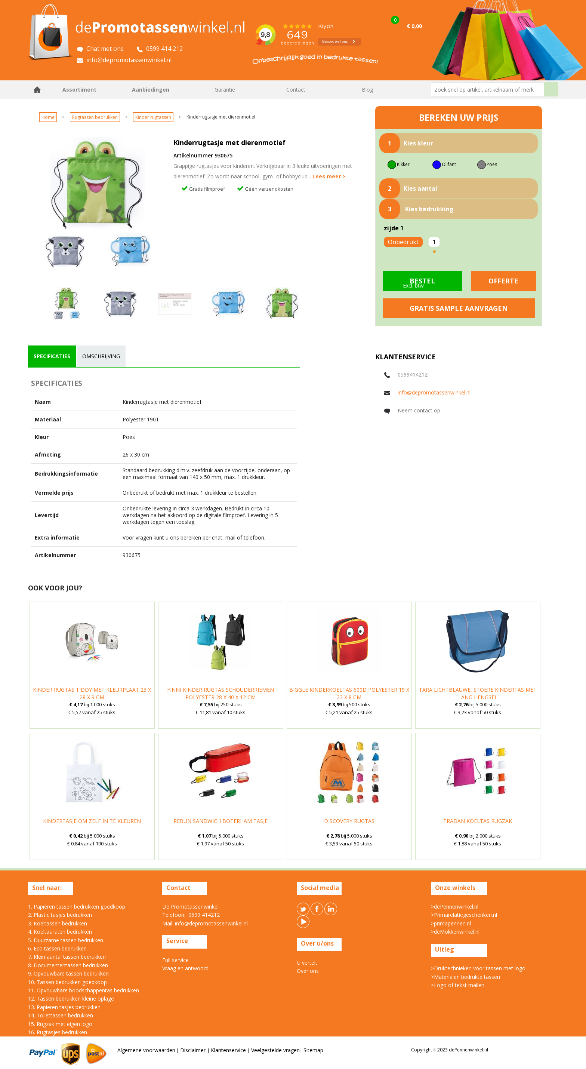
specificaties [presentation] (52, 356)
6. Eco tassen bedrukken (57, 948)
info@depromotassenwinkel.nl (434, 392)
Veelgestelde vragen (275, 1050)
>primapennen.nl (451, 923)
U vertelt (307, 962)
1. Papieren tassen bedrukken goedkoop (76, 906)
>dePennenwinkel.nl (454, 906)
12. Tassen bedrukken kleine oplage (71, 998)
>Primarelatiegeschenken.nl (464, 914)
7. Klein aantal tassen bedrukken (67, 956)
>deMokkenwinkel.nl (455, 931)
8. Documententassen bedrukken (68, 965)
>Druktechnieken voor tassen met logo (478, 968)
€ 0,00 (414, 26)
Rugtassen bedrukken (95, 117)
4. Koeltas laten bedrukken (60, 931)
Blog (367, 89)
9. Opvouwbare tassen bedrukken (68, 973)
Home (37, 89)
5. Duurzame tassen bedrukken (65, 940)
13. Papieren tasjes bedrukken (64, 1007)
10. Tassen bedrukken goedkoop (67, 982)
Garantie (225, 89)
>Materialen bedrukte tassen (465, 976)
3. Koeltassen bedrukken (57, 923)
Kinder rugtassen (153, 117)
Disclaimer (193, 1050)
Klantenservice (229, 1050)
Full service (175, 960)
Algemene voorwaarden (146, 1050)
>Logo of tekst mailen (457, 985)
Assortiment (79, 89)
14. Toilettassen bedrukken (60, 1015)
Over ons (308, 970)
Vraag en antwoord (185, 968)
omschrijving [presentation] (101, 356)
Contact (295, 89)
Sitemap (313, 1050)
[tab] (52, 356)
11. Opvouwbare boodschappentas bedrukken (83, 990)
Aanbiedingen (150, 89)
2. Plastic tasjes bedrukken (60, 914)
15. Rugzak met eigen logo (60, 1023)
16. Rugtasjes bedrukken (57, 1032)
